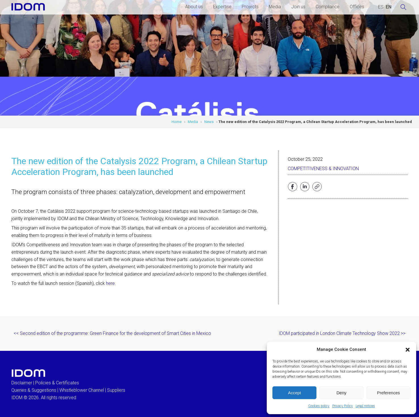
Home (177, 122)
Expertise (222, 6)
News (209, 122)
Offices (357, 6)
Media (275, 6)
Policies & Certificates (57, 382)
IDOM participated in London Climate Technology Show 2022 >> (342, 333)
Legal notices (365, 406)
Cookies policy (319, 406)
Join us (298, 6)
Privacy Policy (342, 406)
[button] (407, 350)
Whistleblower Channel (81, 390)
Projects (250, 6)
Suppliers (116, 390)
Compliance (327, 6)
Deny (341, 392)
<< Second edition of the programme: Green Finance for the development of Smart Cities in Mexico (112, 333)
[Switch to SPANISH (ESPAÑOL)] (380, 7)
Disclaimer (21, 382)
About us (194, 6)
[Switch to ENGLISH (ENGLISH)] (388, 7)
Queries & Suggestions (33, 390)
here (110, 283)
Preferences (388, 392)
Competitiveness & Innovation (323, 168)
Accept (294, 392)
